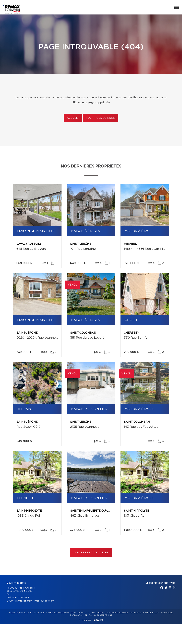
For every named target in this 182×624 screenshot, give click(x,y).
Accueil (72, 118)
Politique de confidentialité (145, 613)
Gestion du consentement (98, 615)
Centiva (98, 620)
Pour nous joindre (100, 118)
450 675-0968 (20, 598)
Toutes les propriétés (91, 553)
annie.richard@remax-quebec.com (35, 601)
